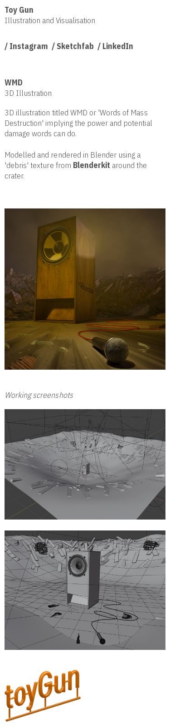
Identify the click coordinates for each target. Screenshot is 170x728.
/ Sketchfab (73, 46)
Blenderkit (91, 165)
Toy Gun (19, 10)
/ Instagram (26, 46)
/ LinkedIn (115, 46)
